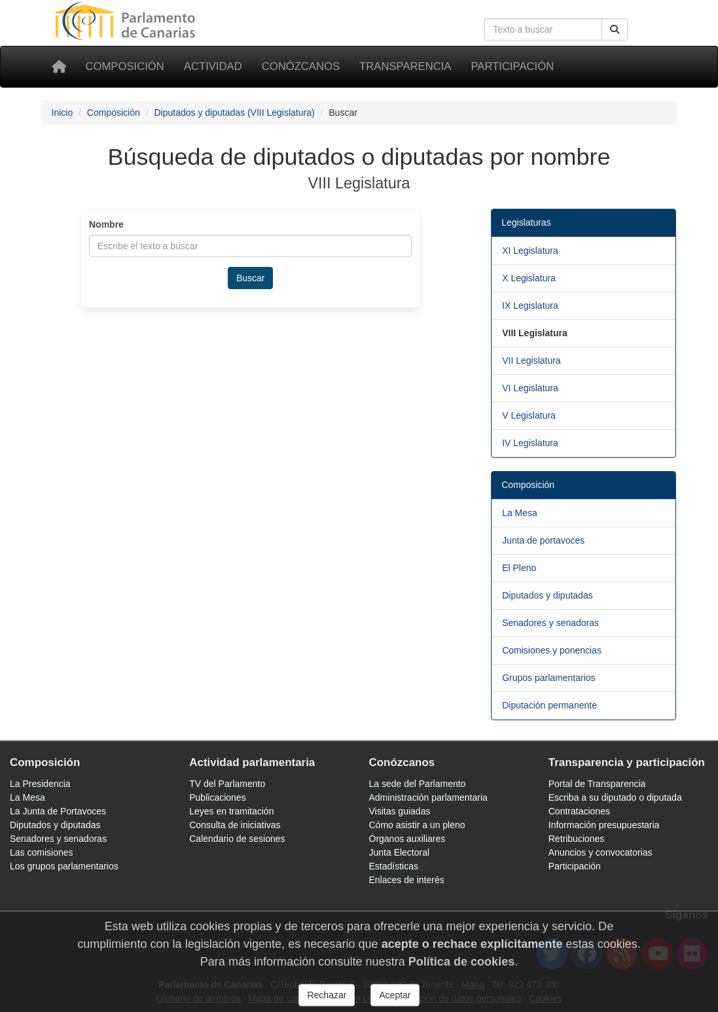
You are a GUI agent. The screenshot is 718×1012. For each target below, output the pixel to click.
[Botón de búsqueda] (614, 29)
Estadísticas (393, 866)
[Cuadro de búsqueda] (543, 29)
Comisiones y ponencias (551, 650)
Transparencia (405, 66)
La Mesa (519, 513)
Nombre (106, 224)
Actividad (213, 66)
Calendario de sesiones (237, 838)
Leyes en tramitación (231, 811)
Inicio (62, 112)
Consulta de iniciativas (234, 825)
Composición (125, 66)
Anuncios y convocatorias (600, 852)
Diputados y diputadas (547, 595)
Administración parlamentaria (428, 797)
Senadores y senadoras (550, 623)
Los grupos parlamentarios (64, 866)
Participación (512, 66)
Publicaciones (217, 797)
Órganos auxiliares (407, 838)
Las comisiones (41, 852)
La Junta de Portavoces (58, 811)
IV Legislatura (530, 443)
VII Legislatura (531, 360)
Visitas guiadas (400, 811)
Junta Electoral (399, 852)
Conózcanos (301, 66)
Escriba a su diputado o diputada (615, 797)
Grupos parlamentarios (548, 677)
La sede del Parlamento (417, 783)
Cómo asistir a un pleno (417, 825)
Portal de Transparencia (597, 783)
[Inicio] (59, 66)
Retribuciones (576, 838)
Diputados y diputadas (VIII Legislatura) (234, 112)
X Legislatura (529, 278)
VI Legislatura (530, 388)
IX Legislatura (530, 305)
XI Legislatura (530, 250)
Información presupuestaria (604, 825)
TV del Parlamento (227, 783)
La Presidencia (40, 783)
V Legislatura (529, 415)
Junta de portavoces (543, 540)
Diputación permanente (549, 705)
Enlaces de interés (406, 880)
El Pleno (519, 568)
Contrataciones (579, 811)
